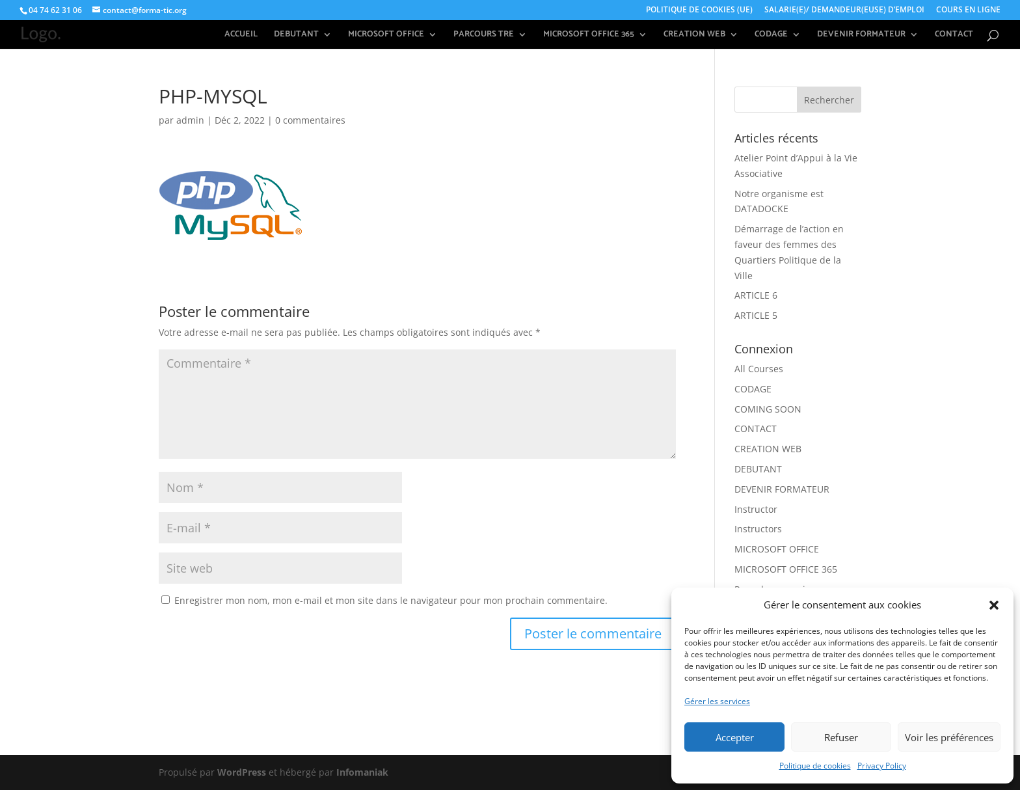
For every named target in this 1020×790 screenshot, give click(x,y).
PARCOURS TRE (483, 35)
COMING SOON (767, 409)
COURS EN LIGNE (968, 10)
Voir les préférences (949, 737)
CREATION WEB (694, 35)
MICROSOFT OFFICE (386, 35)
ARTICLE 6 (755, 295)
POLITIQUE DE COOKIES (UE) (699, 10)
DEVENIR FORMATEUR (861, 35)
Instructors (758, 529)
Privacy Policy (881, 765)
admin (190, 120)
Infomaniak (362, 772)
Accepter (735, 737)
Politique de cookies (815, 765)
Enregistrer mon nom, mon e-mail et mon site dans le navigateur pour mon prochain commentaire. (391, 600)
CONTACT (954, 35)
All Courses (758, 368)
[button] (993, 605)
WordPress (241, 772)
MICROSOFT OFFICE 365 (588, 35)
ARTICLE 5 (755, 315)
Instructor (755, 509)
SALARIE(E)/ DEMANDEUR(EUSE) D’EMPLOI (844, 10)
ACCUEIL (241, 35)
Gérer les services (717, 701)
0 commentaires (310, 120)
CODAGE (771, 35)
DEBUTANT (296, 35)
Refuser (841, 737)
